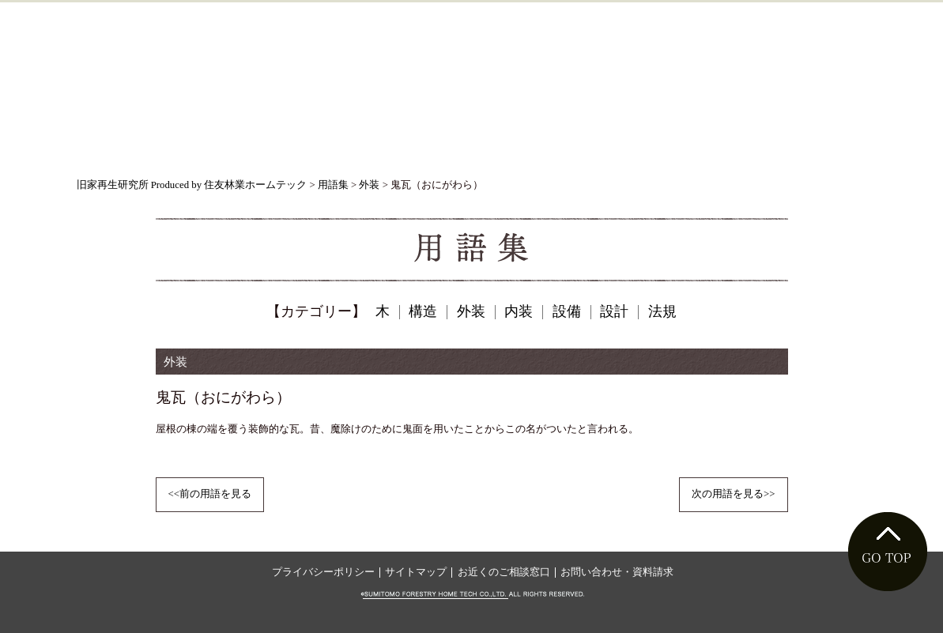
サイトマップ (416, 572)
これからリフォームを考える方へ (507, 146)
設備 (567, 311)
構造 (423, 311)
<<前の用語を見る (209, 493)
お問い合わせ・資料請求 (616, 572)
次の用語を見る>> (733, 493)
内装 (518, 311)
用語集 (817, 146)
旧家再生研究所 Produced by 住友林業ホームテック (192, 184)
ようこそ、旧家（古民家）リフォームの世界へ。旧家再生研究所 (471, 69)
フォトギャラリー (697, 146)
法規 (662, 311)
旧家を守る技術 (305, 146)
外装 (369, 184)
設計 (614, 311)
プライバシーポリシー (323, 572)
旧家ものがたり (149, 146)
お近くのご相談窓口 (504, 572)
